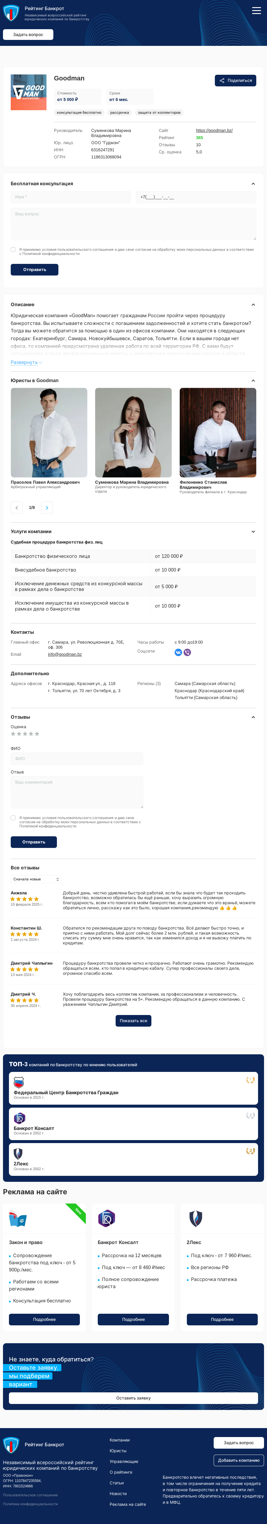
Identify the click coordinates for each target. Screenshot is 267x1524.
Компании (120, 1440)
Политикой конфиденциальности (50, 254)
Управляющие (124, 1461)
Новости (118, 1493)
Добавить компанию (239, 1460)
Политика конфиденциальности (30, 1504)
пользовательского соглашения (86, 249)
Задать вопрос (28, 34)
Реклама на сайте (128, 1504)
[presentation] (17, 507)
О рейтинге (121, 1472)
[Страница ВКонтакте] (178, 652)
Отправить (34, 269)
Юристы (118, 1450)
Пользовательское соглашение (30, 1495)
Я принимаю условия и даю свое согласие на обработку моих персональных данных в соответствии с (136, 251)
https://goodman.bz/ (214, 130)
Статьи (117, 1483)
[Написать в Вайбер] (187, 652)
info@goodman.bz (65, 654)
